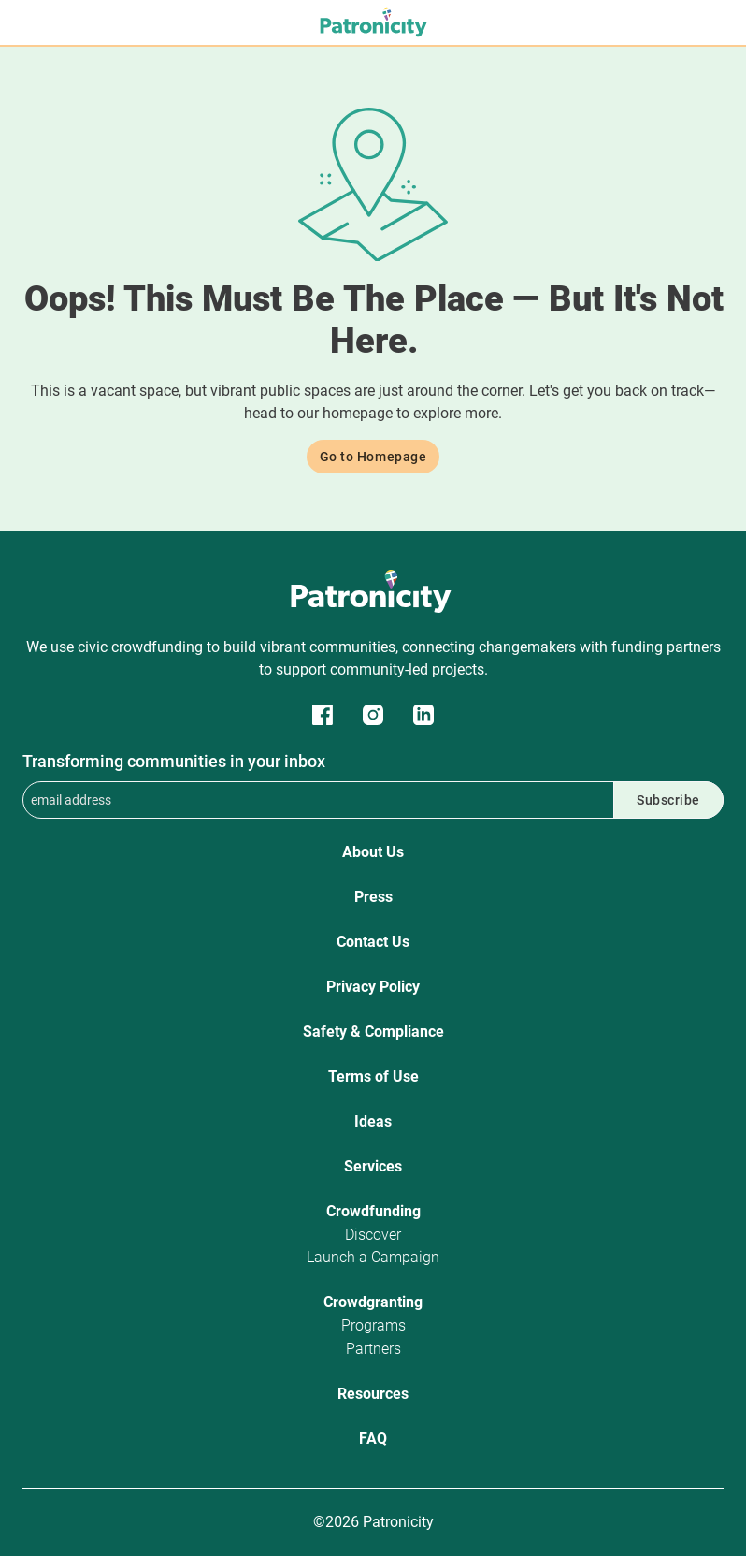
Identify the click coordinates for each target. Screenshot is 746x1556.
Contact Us (373, 942)
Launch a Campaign (373, 1257)
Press (373, 897)
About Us (373, 852)
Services (373, 1166)
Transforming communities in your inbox (173, 761)
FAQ (373, 1438)
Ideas (373, 1121)
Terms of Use (373, 1076)
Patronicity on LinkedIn (423, 715)
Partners (373, 1349)
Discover (373, 1234)
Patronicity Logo (373, 591)
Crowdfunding (373, 1211)
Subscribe (668, 800)
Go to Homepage (373, 456)
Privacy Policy (373, 987)
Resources (373, 1394)
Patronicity (373, 22)
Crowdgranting (373, 1302)
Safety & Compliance (373, 1031)
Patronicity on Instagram (373, 715)
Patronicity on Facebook (322, 715)
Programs (373, 1325)
